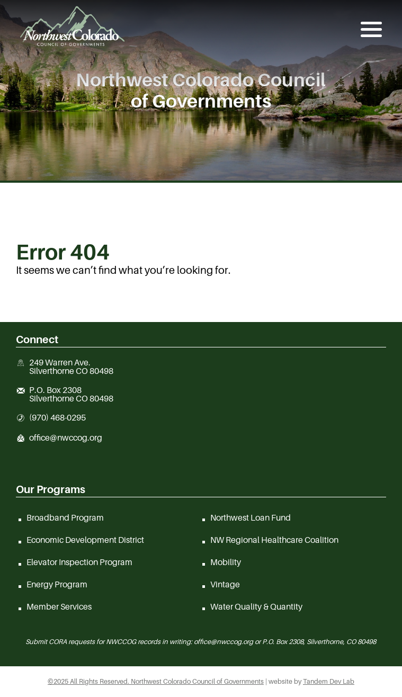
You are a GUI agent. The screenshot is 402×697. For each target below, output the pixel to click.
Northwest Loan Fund (250, 517)
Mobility (225, 562)
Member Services (59, 606)
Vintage (225, 584)
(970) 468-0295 (57, 418)
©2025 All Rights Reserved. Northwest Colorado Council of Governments (156, 681)
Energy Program (56, 584)
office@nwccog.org (65, 438)
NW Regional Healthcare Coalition (274, 539)
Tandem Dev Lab (328, 681)
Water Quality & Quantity (256, 606)
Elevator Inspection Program (79, 562)
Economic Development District (85, 539)
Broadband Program (65, 517)
